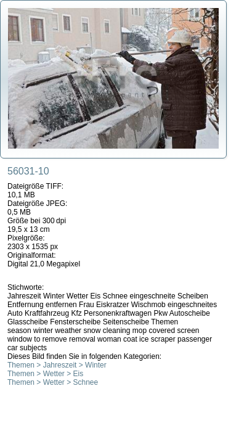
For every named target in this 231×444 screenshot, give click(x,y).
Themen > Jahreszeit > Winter (57, 365)
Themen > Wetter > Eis (45, 373)
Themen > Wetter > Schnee (52, 382)
